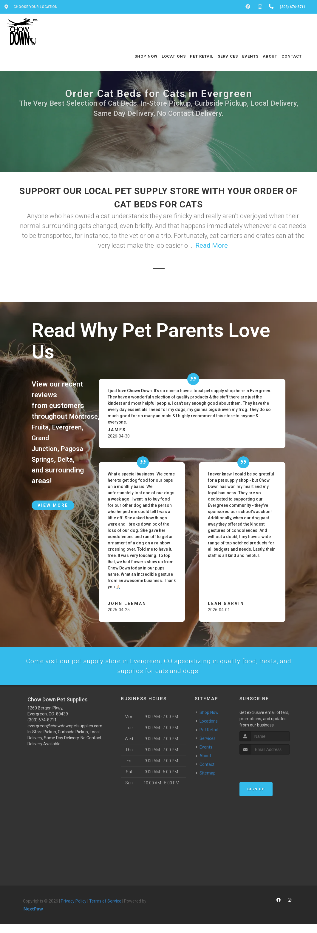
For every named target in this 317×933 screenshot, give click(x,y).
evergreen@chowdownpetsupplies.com (64, 734)
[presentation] (271, 774)
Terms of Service (105, 909)
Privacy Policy (73, 909)
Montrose (85, 416)
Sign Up (256, 797)
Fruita (41, 427)
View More (53, 516)
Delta (68, 470)
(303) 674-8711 (42, 728)
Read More (211, 245)
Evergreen (48, 438)
